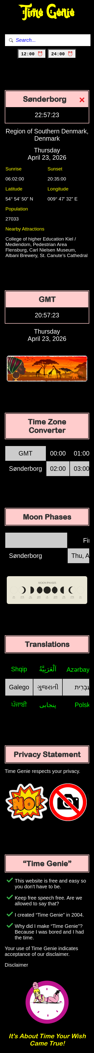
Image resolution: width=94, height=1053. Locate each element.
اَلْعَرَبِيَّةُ (47, 669)
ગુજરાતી (47, 687)
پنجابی (47, 704)
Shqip (19, 669)
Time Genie (47, 13)
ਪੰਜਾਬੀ (19, 704)
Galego (19, 687)
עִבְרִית (83, 687)
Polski (83, 704)
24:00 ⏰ (62, 54)
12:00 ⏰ (32, 54)
